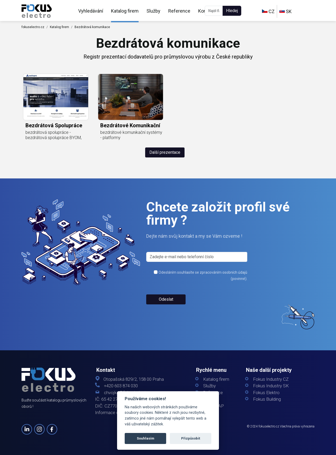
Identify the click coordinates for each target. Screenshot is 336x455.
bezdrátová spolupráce (53, 125)
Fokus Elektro (266, 392)
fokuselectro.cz (33, 27)
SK (285, 11)
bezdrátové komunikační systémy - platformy (131, 135)
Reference (179, 11)
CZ (268, 11)
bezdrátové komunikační (130, 125)
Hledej (232, 10)
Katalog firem (125, 11)
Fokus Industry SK (271, 386)
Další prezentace (164, 152)
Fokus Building (267, 399)
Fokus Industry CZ (270, 379)
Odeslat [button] (166, 299)
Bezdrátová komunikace (92, 27)
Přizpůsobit (190, 438)
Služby (153, 11)
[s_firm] (196, 257)
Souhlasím (145, 438)
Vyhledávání (90, 11)
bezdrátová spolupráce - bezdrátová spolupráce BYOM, (53, 135)
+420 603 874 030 (121, 386)
